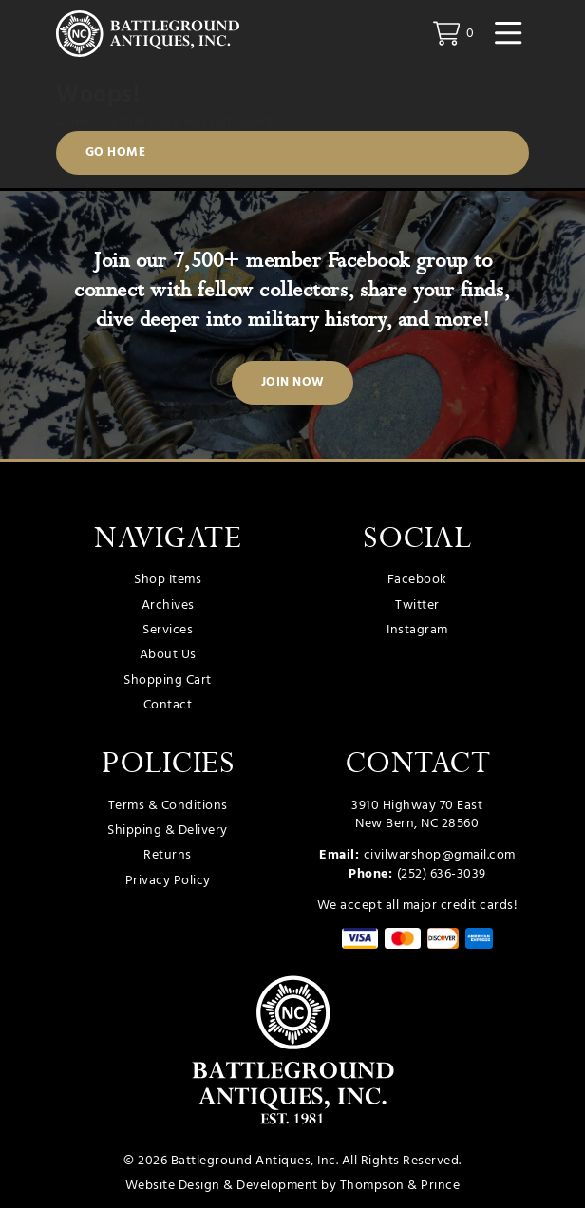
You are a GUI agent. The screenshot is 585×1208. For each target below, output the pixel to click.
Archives (168, 605)
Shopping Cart (167, 680)
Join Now (293, 383)
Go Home (115, 152)
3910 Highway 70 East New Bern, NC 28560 (416, 815)
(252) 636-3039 (441, 874)
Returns (167, 856)
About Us (168, 655)
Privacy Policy (168, 881)
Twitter (417, 605)
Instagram (417, 630)
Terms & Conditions (168, 806)
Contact (168, 705)
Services (167, 630)
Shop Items (167, 581)
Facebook (417, 581)
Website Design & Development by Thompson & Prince (293, 1186)
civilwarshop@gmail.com (440, 856)
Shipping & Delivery (167, 830)
